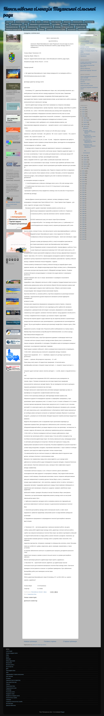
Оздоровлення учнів (46, 27)
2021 (83, 171)
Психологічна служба (30, 29)
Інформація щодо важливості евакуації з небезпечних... (89, 146)
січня (84, 168)
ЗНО (25, 24)
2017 (83, 179)
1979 (83, 228)
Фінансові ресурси (85, 54)
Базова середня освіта (22, 22)
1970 (83, 239)
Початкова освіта (68, 27)
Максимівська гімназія (14, 202)
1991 (83, 207)
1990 (83, 209)
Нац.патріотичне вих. (12, 27)
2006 (83, 188)
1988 (83, 213)
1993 (83, 205)
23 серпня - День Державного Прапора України (89, 132)
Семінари (41, 29)
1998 (83, 200)
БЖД (33, 22)
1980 (83, 226)
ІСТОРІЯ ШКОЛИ (84, 41)
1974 (83, 234)
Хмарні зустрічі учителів (86, 85)
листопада (86, 120)
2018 (83, 177)
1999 (83, 198)
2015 (83, 183)
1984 (83, 220)
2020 (83, 173)
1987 (83, 215)
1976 (83, 230)
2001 (83, 194)
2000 (83, 196)
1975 (83, 232)
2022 (83, 116)
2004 (83, 190)
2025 (83, 109)
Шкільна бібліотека (83, 29)
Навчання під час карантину (78, 24)
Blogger (62, 712)
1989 (83, 211)
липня (85, 155)
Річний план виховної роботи (87, 48)
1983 (83, 222)
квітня (85, 162)
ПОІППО (82, 81)
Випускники (67, 22)
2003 (83, 192)
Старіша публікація (70, 641)
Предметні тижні (80, 27)
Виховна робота (77, 22)
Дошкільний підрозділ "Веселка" (88, 70)
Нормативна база (33, 27)
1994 (83, 202)
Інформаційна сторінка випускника (39, 24)
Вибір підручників (56, 22)
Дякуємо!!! (85, 128)
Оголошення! (86, 152)
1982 (83, 224)
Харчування (83, 56)
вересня (85, 124)
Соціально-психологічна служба (56, 29)
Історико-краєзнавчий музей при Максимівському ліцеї (88, 62)
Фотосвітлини (72, 29)
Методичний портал (85, 79)
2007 (83, 185)
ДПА (7, 24)
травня (85, 159)
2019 (83, 175)
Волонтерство (89, 22)
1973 (83, 237)
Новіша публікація (30, 641)
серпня (85, 126)
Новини (23, 27)
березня (85, 164)
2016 (83, 181)
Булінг (39, 22)
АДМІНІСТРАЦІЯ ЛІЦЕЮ (86, 43)
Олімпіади (58, 27)
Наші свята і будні (85, 83)
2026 (83, 107)
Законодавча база (16, 24)
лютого (85, 166)
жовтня (85, 122)
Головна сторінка (50, 641)
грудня (85, 117)
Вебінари (46, 22)
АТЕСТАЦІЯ (9, 22)
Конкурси (65, 24)
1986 (83, 217)
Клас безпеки (56, 24)
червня (85, 157)
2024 (83, 111)
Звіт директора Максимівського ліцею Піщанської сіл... (89, 136)
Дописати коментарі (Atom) (39, 644)
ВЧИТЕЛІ (82, 45)
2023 (83, 114)
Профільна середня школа (13, 29)
